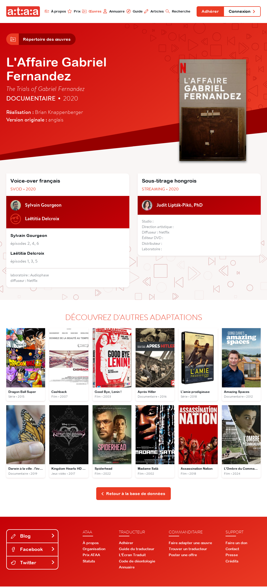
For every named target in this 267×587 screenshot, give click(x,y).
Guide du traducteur (136, 549)
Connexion (242, 11)
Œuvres (91, 11)
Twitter (33, 563)
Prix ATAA (91, 555)
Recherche (177, 11)
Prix (73, 11)
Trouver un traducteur (188, 549)
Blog (33, 536)
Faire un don (236, 543)
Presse (232, 555)
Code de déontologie (137, 561)
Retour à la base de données (133, 494)
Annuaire (113, 11)
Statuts (89, 561)
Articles (153, 11)
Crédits (232, 561)
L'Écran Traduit (132, 555)
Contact (232, 549)
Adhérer (210, 11)
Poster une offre (183, 555)
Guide (134, 11)
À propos (54, 11)
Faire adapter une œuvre (190, 543)
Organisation (94, 549)
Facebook (33, 549)
